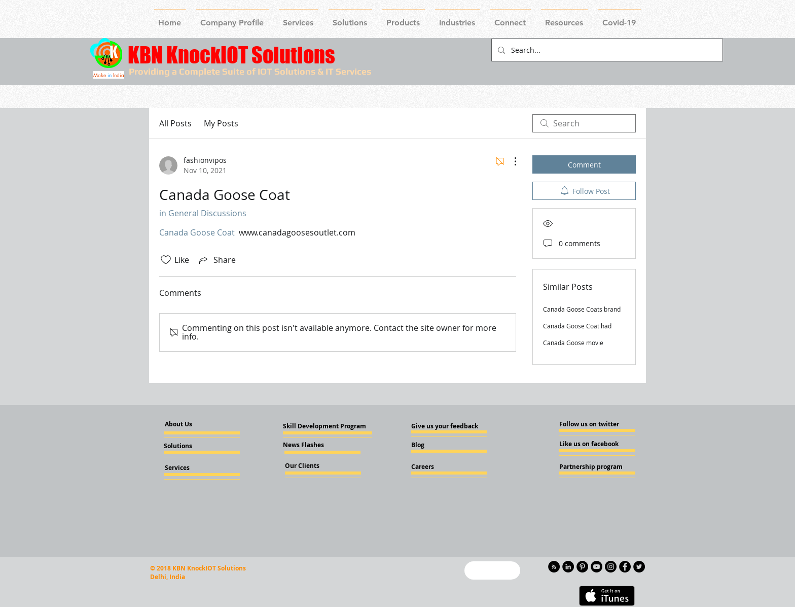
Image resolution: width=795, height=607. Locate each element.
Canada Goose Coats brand (582, 309)
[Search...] (606, 50)
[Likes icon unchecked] (165, 260)
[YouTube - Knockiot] (596, 566)
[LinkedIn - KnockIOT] (568, 566)
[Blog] (438, 445)
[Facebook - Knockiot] (625, 566)
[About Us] (187, 424)
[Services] (194, 468)
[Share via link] (216, 260)
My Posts (221, 123)
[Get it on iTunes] (607, 596)
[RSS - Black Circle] (554, 566)
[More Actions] (510, 161)
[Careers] (438, 467)
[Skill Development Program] (324, 426)
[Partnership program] (591, 467)
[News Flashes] (312, 445)
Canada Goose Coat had (577, 326)
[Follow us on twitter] (589, 424)
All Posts (175, 123)
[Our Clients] (312, 466)
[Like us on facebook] (589, 444)
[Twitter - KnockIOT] (639, 566)
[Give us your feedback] (447, 426)
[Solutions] (191, 446)
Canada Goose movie (573, 343)
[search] (584, 123)
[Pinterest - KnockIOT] (582, 566)
